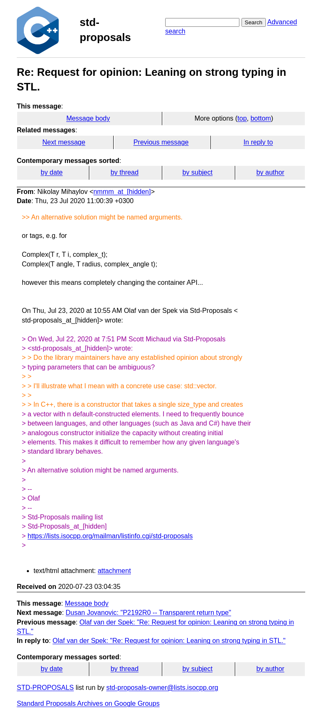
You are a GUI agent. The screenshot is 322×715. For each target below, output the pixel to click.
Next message (63, 142)
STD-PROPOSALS (45, 687)
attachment (114, 570)
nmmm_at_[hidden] (122, 191)
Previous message (161, 142)
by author (270, 172)
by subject (197, 172)
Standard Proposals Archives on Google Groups (88, 703)
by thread (125, 172)
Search (253, 22)
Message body (88, 118)
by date (51, 172)
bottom (260, 118)
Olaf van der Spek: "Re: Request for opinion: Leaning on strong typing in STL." (169, 640)
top (242, 118)
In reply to (258, 142)
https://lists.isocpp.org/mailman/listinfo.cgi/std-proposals (110, 535)
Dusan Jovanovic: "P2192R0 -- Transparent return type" (148, 612)
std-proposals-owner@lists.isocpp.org (162, 687)
